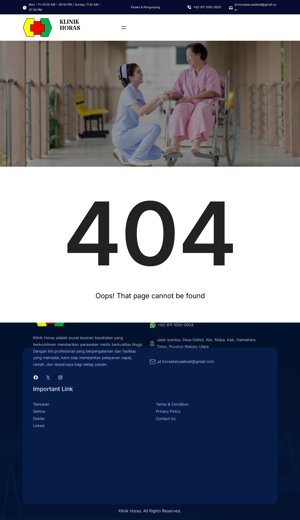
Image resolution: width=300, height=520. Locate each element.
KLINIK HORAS (70, 26)
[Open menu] (123, 27)
